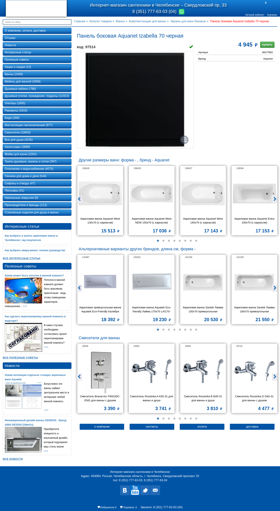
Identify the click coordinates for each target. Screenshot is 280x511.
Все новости (13, 458)
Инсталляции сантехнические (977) (28, 125)
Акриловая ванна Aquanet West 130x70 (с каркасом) (100, 220)
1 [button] (158, 241)
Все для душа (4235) (19, 139)
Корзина (272, 14)
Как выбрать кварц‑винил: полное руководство (35, 250)
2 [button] (163, 241)
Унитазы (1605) (15, 103)
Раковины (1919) (16, 110)
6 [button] (185, 241)
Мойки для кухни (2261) (21, 154)
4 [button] (174, 241)
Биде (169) (12, 117)
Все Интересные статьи (21, 258)
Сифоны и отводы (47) (20, 183)
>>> (25, 306)
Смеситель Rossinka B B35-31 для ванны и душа (203, 398)
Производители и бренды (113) (26, 205)
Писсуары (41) (14, 190)
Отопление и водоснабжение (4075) (29, 168)
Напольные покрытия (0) (21, 197)
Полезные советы (17, 59)
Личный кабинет (254, 14)
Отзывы (10, 37)
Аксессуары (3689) (17, 146)
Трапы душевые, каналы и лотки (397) (31, 161)
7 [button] (190, 241)
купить (267, 44)
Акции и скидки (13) (18, 66)
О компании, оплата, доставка (25, 30)
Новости (10, 45)
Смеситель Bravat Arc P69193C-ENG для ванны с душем (100, 398)
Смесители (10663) (18, 132)
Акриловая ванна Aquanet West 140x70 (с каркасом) (203, 220)
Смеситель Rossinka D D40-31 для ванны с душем (254, 398)
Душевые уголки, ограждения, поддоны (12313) (37, 95)
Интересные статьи (18, 52)
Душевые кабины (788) (20, 88)
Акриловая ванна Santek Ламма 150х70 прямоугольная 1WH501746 (203, 310)
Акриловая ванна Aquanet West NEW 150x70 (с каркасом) (152, 220)
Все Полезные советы (20, 357)
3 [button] (169, 241)
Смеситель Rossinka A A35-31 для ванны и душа (151, 398)
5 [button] (180, 241)
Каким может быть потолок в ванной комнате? (34, 275)
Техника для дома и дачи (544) (25, 176)
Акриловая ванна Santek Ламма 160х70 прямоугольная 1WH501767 (254, 310)
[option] (100, 202)
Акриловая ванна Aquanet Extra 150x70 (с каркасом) (254, 220)
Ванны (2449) (14, 74)
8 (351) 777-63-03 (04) (155, 11)
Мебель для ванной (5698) (23, 81)
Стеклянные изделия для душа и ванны (32, 212)
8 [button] (196, 241)
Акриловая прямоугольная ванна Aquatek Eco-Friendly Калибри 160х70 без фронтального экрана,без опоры (100, 310)
